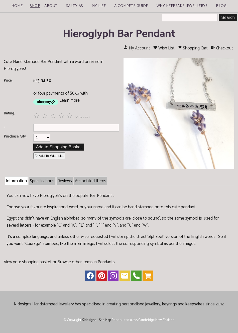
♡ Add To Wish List (49, 156)
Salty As (74, 6)
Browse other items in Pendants (86, 261)
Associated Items (90, 180)
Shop (35, 6)
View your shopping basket (28, 261)
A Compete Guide (131, 6)
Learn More (69, 100)
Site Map (105, 320)
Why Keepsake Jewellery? (182, 6)
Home (17, 6)
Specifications (42, 180)
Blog (221, 6)
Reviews (64, 180)
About (51, 6)
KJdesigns (89, 320)
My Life (99, 6)
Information (16, 180)
